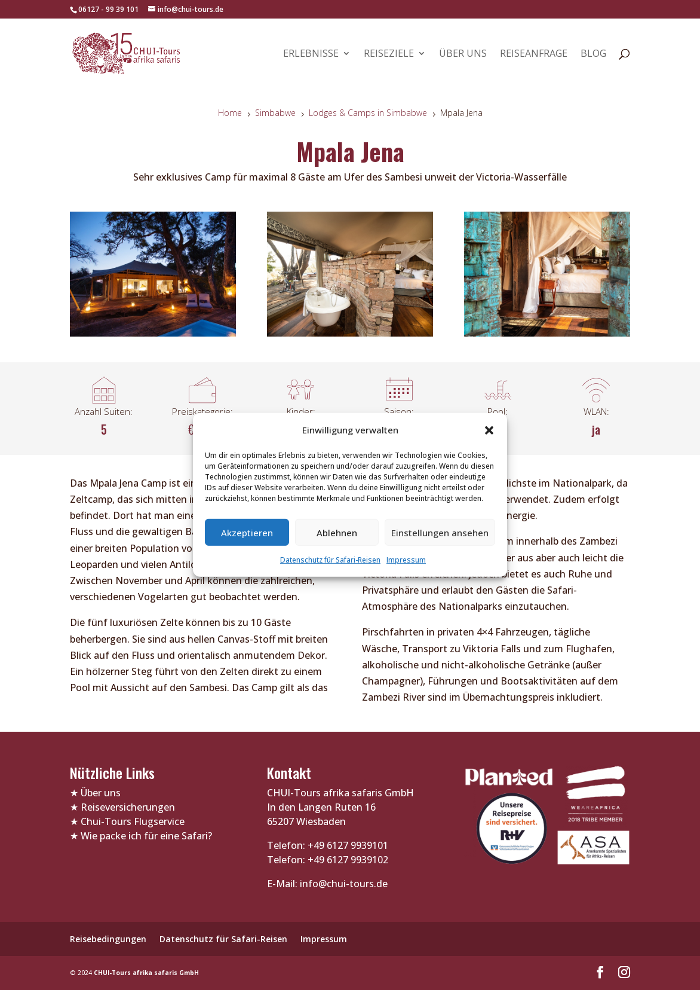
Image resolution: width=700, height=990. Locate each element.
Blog (593, 54)
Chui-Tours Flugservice (133, 821)
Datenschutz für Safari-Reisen (330, 560)
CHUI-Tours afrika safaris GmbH (146, 972)
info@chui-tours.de (342, 883)
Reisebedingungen (108, 939)
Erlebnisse (311, 54)
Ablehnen (337, 533)
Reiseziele (389, 54)
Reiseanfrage (533, 54)
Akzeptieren (247, 533)
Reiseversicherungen (128, 807)
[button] (489, 430)
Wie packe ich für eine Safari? (146, 835)
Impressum (406, 560)
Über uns (463, 54)
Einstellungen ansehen (440, 533)
